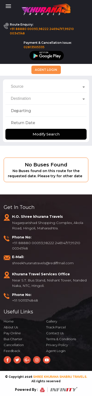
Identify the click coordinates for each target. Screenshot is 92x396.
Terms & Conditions (61, 339)
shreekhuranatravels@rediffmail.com (43, 263)
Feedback (12, 351)
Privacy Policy (57, 345)
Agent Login (46, 70)
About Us (11, 327)
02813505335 (34, 47)
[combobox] (46, 86)
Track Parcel (56, 327)
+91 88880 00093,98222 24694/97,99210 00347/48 (42, 31)
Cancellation (14, 345)
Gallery (51, 321)
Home (9, 321)
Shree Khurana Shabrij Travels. (60, 377)
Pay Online (12, 333)
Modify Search (46, 134)
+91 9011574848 (25, 300)
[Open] (83, 87)
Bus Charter (13, 339)
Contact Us (55, 333)
